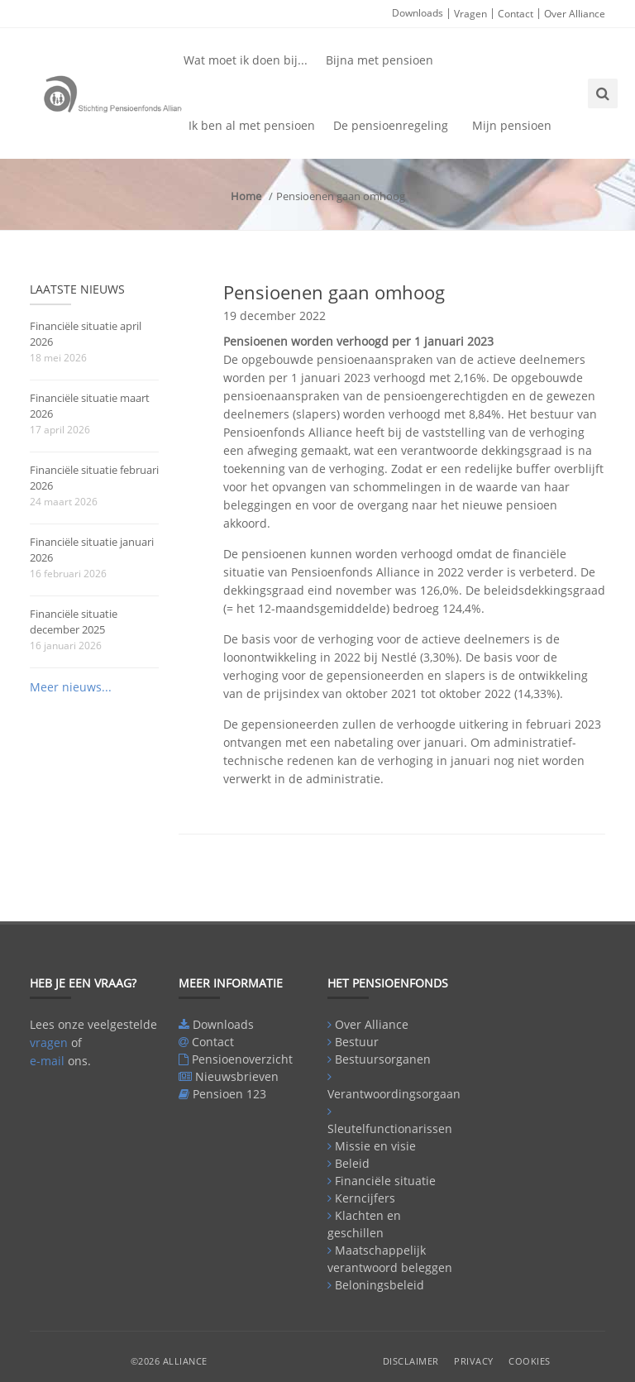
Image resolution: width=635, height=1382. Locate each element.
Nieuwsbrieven (237, 1076)
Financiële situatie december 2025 (73, 621)
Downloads (417, 13)
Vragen (470, 14)
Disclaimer (411, 1361)
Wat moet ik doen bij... (246, 60)
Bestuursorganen (383, 1059)
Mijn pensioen (511, 125)
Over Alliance (574, 14)
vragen (49, 1042)
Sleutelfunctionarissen (389, 1128)
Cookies (529, 1361)
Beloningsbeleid (379, 1285)
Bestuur (357, 1042)
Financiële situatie (385, 1180)
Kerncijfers (365, 1198)
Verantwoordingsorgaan (394, 1094)
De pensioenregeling (390, 125)
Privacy (474, 1361)
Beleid (352, 1163)
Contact (515, 14)
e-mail (47, 1061)
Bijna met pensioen (379, 60)
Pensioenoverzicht (242, 1059)
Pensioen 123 (229, 1094)
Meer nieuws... (71, 687)
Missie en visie (375, 1146)
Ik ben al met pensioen (252, 125)
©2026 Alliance (169, 1361)
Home (246, 196)
